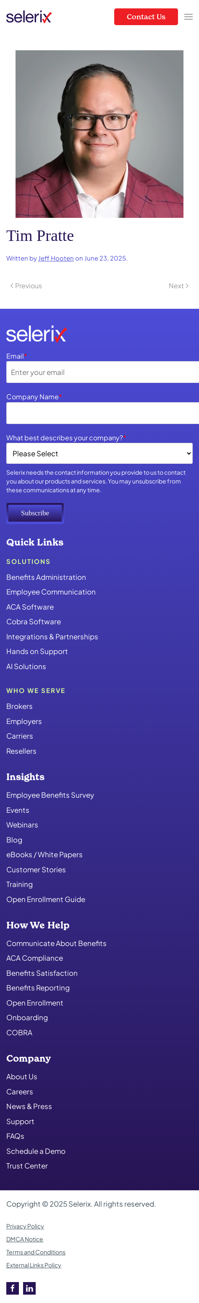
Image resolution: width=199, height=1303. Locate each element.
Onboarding (27, 1017)
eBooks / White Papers (44, 854)
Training (19, 884)
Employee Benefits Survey (50, 794)
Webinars (22, 824)
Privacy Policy (25, 1226)
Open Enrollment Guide (45, 899)
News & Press (29, 1106)
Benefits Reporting (38, 987)
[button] (188, 17)
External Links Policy (33, 1265)
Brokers (19, 706)
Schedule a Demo (35, 1151)
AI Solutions (26, 666)
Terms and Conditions (35, 1252)
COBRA (19, 1032)
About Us (21, 1076)
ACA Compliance (34, 957)
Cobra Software (33, 621)
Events (17, 809)
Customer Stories (36, 869)
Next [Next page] (179, 285)
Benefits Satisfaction (42, 972)
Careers (19, 1091)
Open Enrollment (34, 1002)
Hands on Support (37, 651)
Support (20, 1121)
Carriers (19, 735)
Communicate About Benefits (56, 943)
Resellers (21, 750)
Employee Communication (51, 591)
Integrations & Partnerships (52, 636)
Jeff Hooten (56, 258)
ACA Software (30, 606)
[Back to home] (29, 17)
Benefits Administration (46, 577)
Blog (14, 839)
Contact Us (146, 16)
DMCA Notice (24, 1239)
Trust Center (27, 1165)
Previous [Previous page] (26, 285)
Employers (24, 721)
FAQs (15, 1135)
